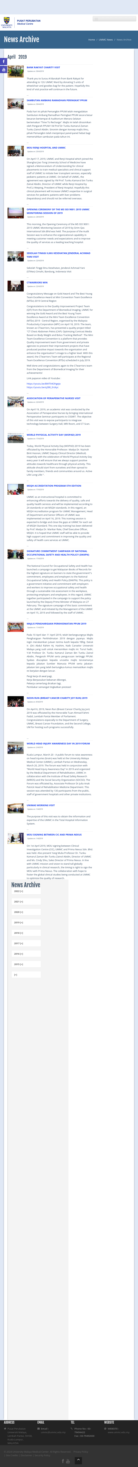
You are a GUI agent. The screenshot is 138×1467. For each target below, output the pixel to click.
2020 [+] (18, 912)
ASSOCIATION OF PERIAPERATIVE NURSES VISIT (53, 398)
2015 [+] (18, 964)
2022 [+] (18, 891)
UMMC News (106, 39)
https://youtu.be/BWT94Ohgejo (44, 383)
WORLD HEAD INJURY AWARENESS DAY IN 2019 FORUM (58, 743)
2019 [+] (18, 922)
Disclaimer (26, 1455)
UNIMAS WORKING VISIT (41, 805)
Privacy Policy (80, 1451)
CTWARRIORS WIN (37, 282)
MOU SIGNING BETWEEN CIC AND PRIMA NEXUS (54, 834)
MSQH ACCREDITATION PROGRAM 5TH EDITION (54, 485)
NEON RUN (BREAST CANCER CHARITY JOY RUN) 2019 (57, 698)
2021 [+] (18, 901)
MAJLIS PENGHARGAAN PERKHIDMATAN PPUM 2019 (56, 623)
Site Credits (12, 1455)
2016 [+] (18, 953)
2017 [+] (18, 943)
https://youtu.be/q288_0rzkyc (43, 387)
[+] (15, 974)
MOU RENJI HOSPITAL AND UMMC (46, 147)
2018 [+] (18, 932)
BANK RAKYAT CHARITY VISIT (43, 67)
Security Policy (42, 1455)
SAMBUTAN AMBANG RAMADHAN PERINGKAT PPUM (57, 100)
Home (91, 39)
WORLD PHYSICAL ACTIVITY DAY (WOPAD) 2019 (54, 434)
